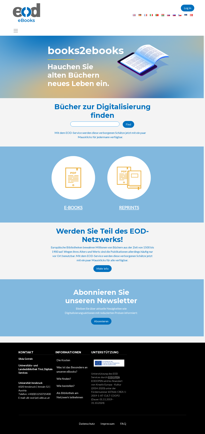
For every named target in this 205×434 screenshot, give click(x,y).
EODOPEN (113, 377)
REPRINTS (129, 207)
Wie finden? (64, 378)
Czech (180, 15)
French (145, 15)
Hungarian (162, 15)
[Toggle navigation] (16, 30)
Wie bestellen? (66, 385)
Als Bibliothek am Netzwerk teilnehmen (70, 395)
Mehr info (102, 268)
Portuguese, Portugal (157, 15)
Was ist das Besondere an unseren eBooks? (72, 369)
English (134, 15)
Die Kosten (63, 360)
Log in (187, 8)
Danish (191, 15)
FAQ (123, 423)
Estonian (185, 15)
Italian (151, 15)
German (139, 15)
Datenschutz (87, 423)
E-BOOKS (73, 207)
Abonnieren (101, 321)
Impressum (107, 423)
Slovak (168, 15)
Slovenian (174, 15)
